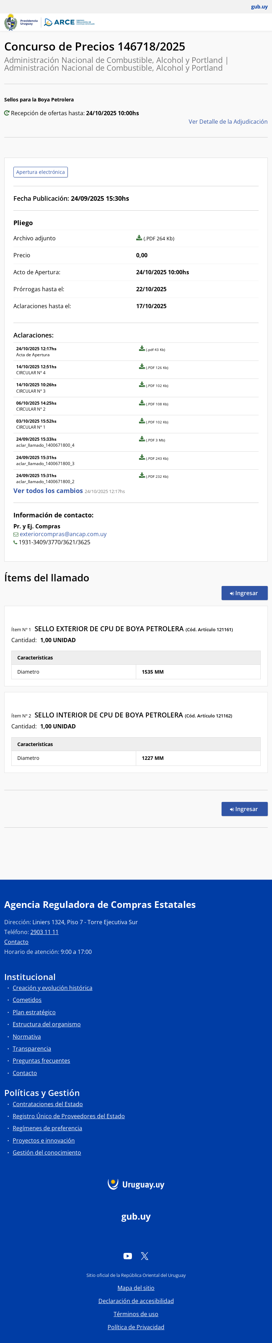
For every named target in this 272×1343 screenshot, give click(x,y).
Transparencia (32, 1048)
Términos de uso (136, 1314)
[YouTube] (127, 1256)
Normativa (27, 1036)
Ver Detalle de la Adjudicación (228, 121)
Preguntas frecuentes (41, 1061)
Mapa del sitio (136, 1288)
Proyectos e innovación (44, 1140)
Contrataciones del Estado (48, 1104)
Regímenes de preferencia (47, 1128)
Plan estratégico (34, 1012)
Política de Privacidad (136, 1327)
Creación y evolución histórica (52, 988)
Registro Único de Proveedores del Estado (69, 1116)
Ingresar (249, 592)
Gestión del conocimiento (47, 1152)
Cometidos (27, 1000)
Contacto (16, 942)
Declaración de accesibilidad (136, 1301)
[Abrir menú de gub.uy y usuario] (254, 7)
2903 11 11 (44, 932)
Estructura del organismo (47, 1024)
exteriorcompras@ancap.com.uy (63, 534)
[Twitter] (144, 1256)
